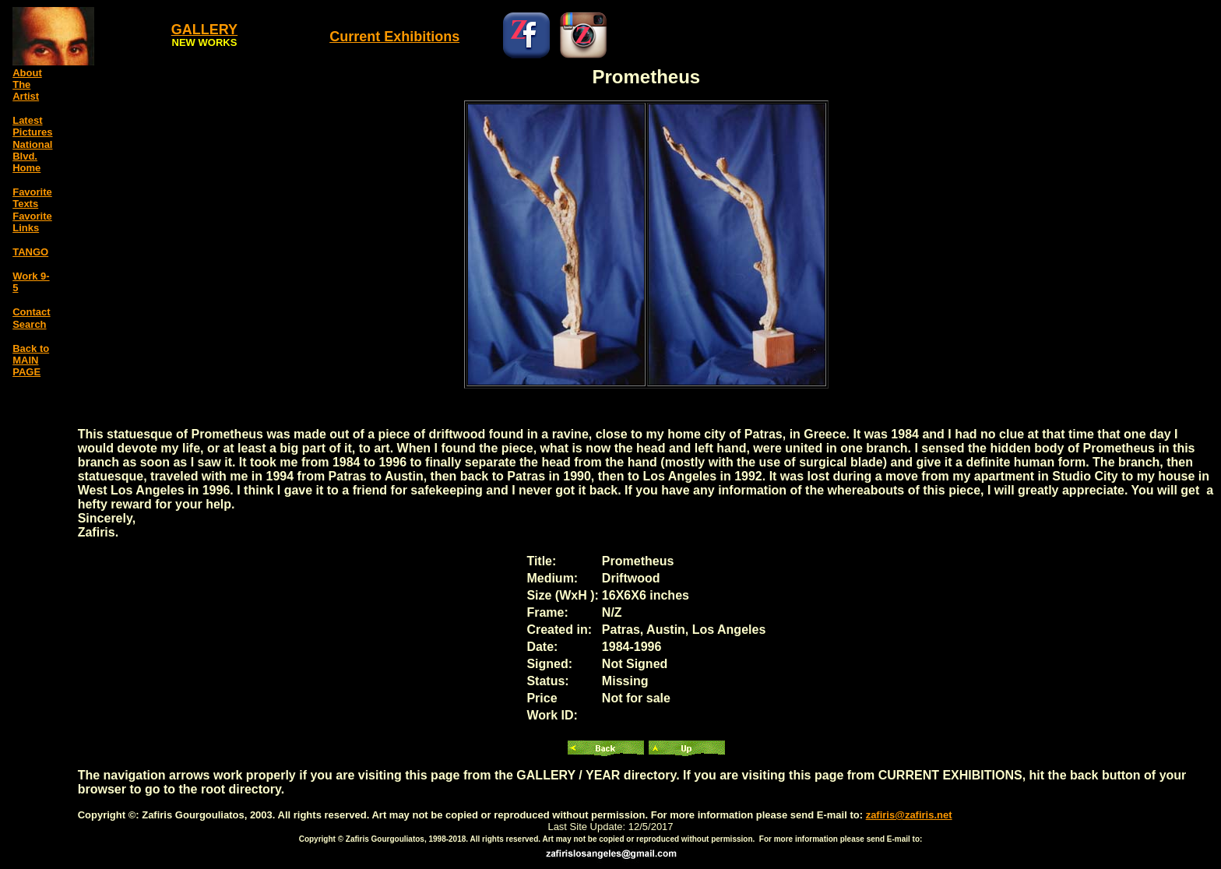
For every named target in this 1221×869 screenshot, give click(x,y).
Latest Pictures (32, 126)
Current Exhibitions (394, 36)
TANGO (30, 252)
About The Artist (27, 84)
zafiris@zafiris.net (909, 815)
